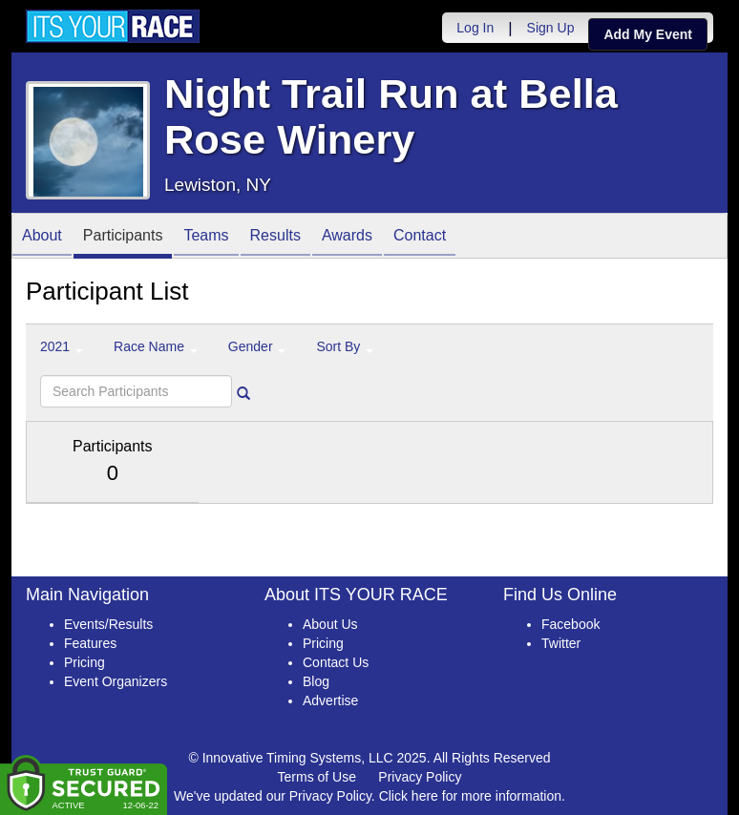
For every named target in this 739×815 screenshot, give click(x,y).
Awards (347, 237)
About (42, 237)
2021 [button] (61, 346)
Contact (419, 237)
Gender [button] (257, 346)
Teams (205, 237)
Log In (475, 27)
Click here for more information (470, 796)
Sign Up (551, 27)
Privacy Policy (419, 776)
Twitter (561, 643)
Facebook (570, 624)
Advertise (330, 700)
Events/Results (108, 624)
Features (90, 643)
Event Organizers (115, 681)
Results (275, 237)
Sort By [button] (344, 346)
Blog (316, 681)
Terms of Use (317, 776)
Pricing (84, 662)
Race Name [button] (156, 346)
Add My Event (647, 34)
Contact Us (336, 662)
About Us (330, 624)
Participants (123, 237)
